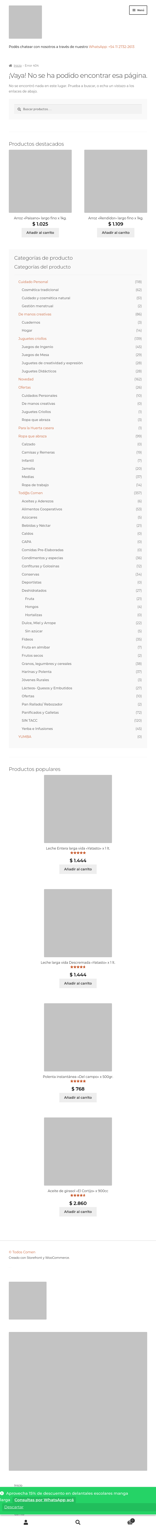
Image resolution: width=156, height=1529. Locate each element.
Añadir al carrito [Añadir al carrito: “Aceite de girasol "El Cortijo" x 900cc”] (78, 1212)
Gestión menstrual (37, 306)
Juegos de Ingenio (37, 347)
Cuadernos (31, 322)
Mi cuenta (26, 1522)
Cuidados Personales (39, 396)
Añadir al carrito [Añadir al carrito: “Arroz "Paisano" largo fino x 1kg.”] (40, 233)
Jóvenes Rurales (35, 680)
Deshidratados (34, 591)
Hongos (31, 607)
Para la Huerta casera (36, 428)
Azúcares (29, 517)
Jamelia (28, 469)
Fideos (27, 639)
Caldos (27, 534)
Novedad (26, 379)
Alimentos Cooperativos (42, 509)
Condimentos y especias (42, 558)
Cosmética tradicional (40, 290)
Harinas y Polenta (37, 672)
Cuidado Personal (33, 282)
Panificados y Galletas (40, 713)
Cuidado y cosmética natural (46, 298)
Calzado (28, 444)
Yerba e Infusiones (37, 729)
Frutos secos (32, 656)
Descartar (13, 1507)
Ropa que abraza (36, 420)
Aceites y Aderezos (37, 501)
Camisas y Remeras (38, 452)
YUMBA (24, 737)
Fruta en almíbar (36, 647)
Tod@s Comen (30, 493)
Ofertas (24, 387)
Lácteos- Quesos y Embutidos (47, 688)
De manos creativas (34, 314)
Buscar (78, 1522)
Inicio (18, 66)
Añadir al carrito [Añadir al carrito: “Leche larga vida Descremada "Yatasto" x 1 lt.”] (78, 983)
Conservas (30, 574)
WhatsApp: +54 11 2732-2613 (112, 47)
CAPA (26, 542)
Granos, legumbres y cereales (47, 664)
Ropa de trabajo (35, 485)
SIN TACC (30, 721)
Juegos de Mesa (35, 355)
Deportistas (32, 582)
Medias (28, 477)
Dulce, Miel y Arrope (39, 623)
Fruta (29, 599)
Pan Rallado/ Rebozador (42, 704)
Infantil (28, 461)
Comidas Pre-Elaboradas (43, 550)
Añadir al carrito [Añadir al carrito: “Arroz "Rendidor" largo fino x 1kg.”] (116, 233)
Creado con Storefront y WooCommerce (39, 1258)
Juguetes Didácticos (39, 371)
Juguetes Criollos (36, 412)
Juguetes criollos (32, 339)
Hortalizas (33, 615)
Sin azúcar (34, 631)
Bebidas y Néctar (36, 526)
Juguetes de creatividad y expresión (52, 363)
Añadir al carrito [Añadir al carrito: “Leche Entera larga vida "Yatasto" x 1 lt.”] (78, 869)
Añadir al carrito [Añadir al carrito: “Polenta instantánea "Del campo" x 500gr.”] (78, 1098)
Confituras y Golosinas (40, 566)
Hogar (27, 330)
